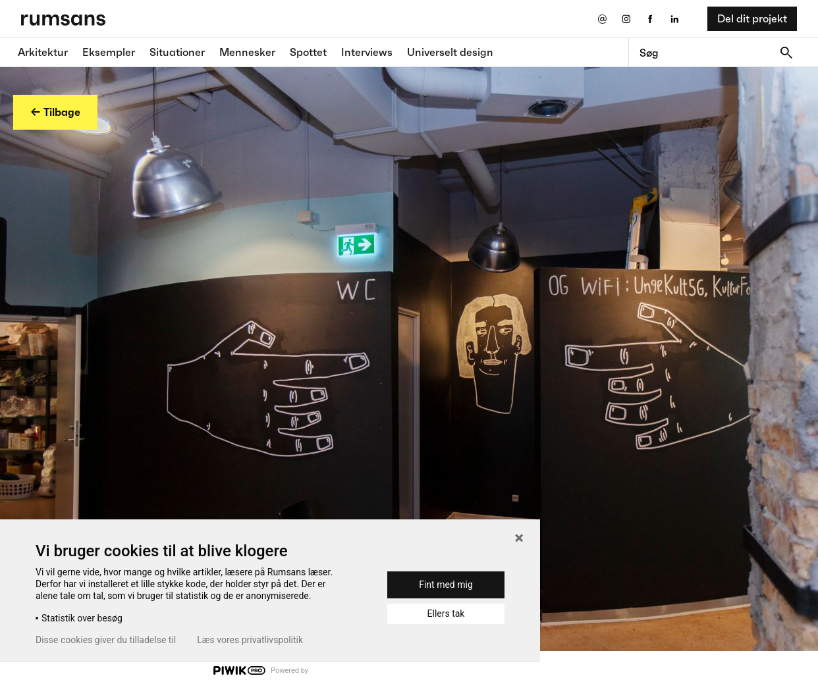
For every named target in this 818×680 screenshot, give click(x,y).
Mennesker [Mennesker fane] (247, 52)
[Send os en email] (601, 18)
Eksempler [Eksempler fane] (108, 52)
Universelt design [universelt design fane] (450, 52)
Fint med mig (446, 584)
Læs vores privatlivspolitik (250, 640)
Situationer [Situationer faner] (177, 52)
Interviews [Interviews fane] (367, 52)
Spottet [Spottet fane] (308, 52)
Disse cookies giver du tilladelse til (106, 640)
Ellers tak (446, 613)
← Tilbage (55, 111)
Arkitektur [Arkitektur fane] (43, 52)
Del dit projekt (752, 18)
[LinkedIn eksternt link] (674, 18)
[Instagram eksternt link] (626, 18)
